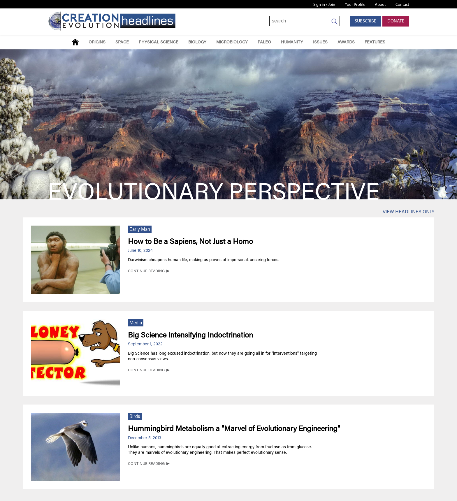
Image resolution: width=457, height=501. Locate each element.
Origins (97, 42)
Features (375, 42)
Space (122, 42)
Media (135, 323)
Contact (402, 5)
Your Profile (355, 5)
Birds (134, 416)
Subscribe (365, 21)
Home (75, 42)
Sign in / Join (324, 5)
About (380, 5)
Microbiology (232, 42)
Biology (197, 42)
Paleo (264, 42)
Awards (346, 42)
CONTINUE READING (146, 271)
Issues (320, 42)
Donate (395, 21)
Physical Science (158, 42)
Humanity (292, 42)
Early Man (139, 229)
